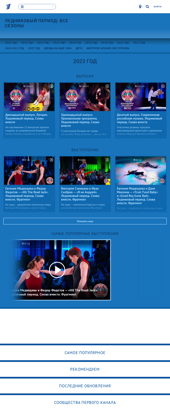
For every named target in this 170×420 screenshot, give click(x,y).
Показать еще (85, 221)
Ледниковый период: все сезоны (36, 23)
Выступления (84, 149)
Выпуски (85, 76)
